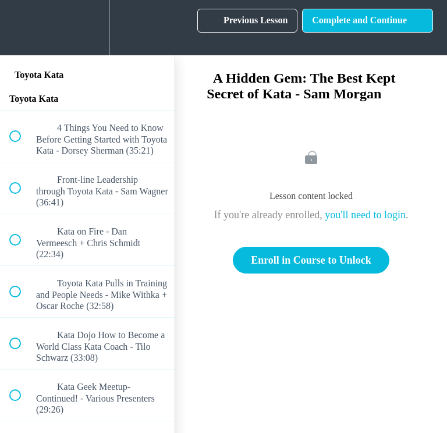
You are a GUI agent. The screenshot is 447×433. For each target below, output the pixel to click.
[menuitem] (87, 27)
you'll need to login (365, 215)
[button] (21, 27)
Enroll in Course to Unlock (311, 260)
